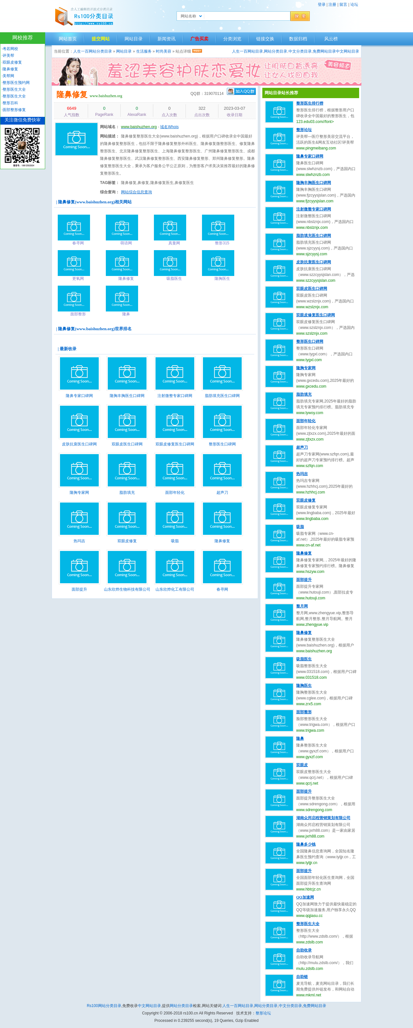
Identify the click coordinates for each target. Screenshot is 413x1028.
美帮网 (8, 76)
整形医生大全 (307, 923)
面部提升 (79, 589)
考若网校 (10, 48)
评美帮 (8, 55)
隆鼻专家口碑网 (79, 395)
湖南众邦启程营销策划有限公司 (323, 818)
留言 (343, 4)
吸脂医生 (304, 659)
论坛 (354, 4)
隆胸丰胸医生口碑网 (127, 395)
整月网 (302, 606)
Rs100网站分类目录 (104, 1005)
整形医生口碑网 (222, 444)
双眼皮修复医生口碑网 (175, 444)
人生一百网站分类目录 (92, 51)
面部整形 (304, 712)
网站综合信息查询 (136, 192)
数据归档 (298, 38)
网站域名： (109, 127)
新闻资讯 (166, 38)
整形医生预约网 (16, 82)
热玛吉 (79, 541)
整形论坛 (304, 129)
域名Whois (169, 127)
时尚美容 (163, 51)
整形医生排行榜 (309, 103)
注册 (332, 4)
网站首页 (68, 38)
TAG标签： (109, 182)
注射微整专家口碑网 (174, 395)
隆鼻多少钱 (306, 844)
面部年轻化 (175, 492)
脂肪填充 (127, 492)
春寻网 (222, 589)
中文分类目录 (300, 51)
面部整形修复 (14, 109)
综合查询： (109, 192)
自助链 (302, 976)
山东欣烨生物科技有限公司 (127, 589)
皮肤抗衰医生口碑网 (79, 444)
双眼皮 (302, 765)
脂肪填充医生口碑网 (222, 395)
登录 (322, 4)
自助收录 (304, 950)
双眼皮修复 (127, 541)
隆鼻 (300, 738)
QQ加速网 (305, 897)
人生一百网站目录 (247, 51)
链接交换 (265, 38)
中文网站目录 (347, 51)
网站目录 (134, 38)
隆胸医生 (304, 685)
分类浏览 (232, 38)
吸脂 (175, 541)
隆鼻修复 (71, 94)
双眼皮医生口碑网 (127, 444)
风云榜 (331, 38)
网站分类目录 (275, 51)
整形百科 (10, 103)
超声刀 (222, 492)
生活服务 (144, 51)
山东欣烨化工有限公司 (175, 589)
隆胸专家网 (79, 492)
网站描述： (109, 136)
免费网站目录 (324, 51)
